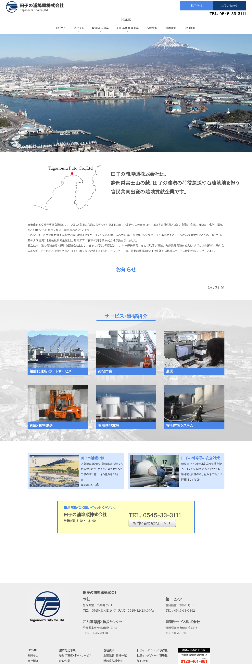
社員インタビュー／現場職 (152, 616)
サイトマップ (144, 642)
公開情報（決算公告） (149, 632)
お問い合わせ (229, 5)
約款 (106, 626)
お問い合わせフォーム (151, 523)
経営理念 (33, 632)
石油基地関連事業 (128, 28)
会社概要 (78, 28)
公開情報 (189, 28)
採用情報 (196, 5)
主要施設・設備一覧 (115, 616)
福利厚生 (142, 621)
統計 (106, 637)
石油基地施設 (67, 642)
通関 (62, 626)
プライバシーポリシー (149, 637)
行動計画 (33, 642)
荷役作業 (64, 621)
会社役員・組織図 (38, 637)
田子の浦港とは (37, 626)
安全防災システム (69, 647)
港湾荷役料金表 (113, 621)
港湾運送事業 (100, 28)
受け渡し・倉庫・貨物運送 (74, 632)
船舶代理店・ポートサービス (75, 616)
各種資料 (152, 28)
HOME (60, 28)
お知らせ (33, 616)
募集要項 (142, 626)
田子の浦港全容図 (114, 632)
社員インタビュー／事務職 (152, 610)
